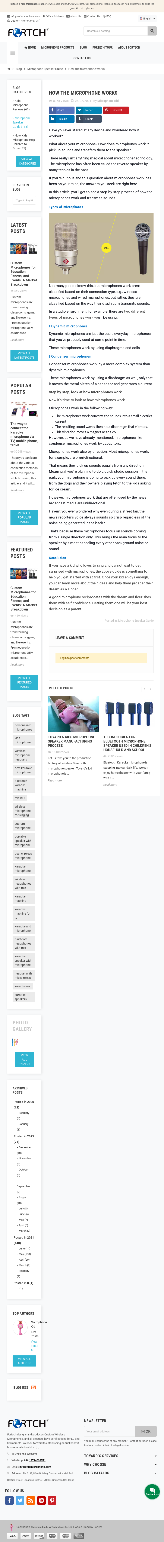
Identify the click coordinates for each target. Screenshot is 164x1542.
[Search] (120, 31)
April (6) (23, 1225)
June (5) (24, 1214)
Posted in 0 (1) (23, 1283)
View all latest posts (24, 355)
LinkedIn (62, 118)
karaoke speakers (21, 997)
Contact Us (92, 16)
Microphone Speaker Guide (136, 620)
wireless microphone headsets (23, 755)
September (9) (23, 1189)
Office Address (53, 16)
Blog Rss (24, 1388)
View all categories (28, 161)
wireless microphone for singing (23, 811)
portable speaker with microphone (23, 841)
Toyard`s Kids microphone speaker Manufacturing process (71, 741)
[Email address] (109, 1431)
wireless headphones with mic (23, 884)
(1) (21, 1288)
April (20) (24, 1259)
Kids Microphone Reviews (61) (21, 105)
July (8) (23, 1208)
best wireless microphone (23, 856)
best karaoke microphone (23, 770)
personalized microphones (23, 727)
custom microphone (23, 826)
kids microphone (23, 740)
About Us (73, 16)
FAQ (107, 16)
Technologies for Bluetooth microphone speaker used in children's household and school (127, 743)
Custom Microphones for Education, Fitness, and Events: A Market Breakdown (23, 274)
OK (146, 1431)
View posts (33, 1343)
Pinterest (117, 110)
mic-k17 (20, 798)
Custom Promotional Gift (23, 20)
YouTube (41, 1500)
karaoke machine (20, 898)
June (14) (24, 1248)
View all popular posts (24, 517)
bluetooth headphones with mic (23, 943)
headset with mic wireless (23, 975)
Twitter (88, 110)
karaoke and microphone (23, 928)
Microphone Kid (33, 1324)
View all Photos (24, 1059)
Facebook (9, 1500)
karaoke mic (23, 986)
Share (60, 110)
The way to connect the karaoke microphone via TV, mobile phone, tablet (24, 434)
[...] (37, 1447)
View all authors (24, 1361)
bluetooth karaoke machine (21, 785)
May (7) (23, 1219)
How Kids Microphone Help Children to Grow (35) (24, 142)
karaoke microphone (23, 868)
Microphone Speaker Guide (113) (22, 122)
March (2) (25, 1230)
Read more (17, 340)
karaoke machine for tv (23, 914)
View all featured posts (24, 682)
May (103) (25, 1254)
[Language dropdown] (147, 18)
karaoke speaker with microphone (23, 961)
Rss (30, 1500)
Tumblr (89, 118)
